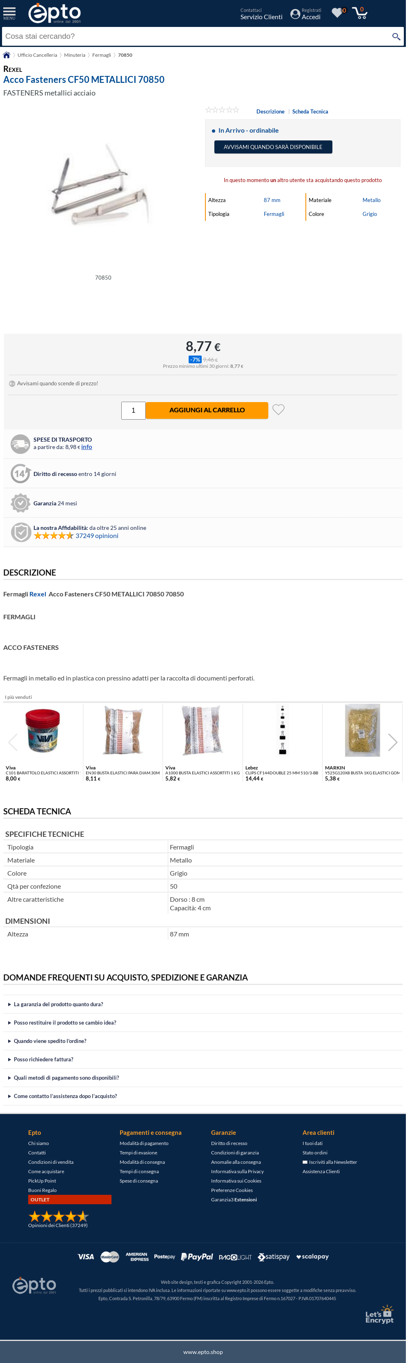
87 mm (272, 200)
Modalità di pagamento (144, 1143)
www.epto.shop (203, 1351)
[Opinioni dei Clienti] (58, 1220)
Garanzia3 (234, 1199)
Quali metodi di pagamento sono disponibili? (66, 1077)
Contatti (37, 1152)
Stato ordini (315, 1152)
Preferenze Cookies (232, 1190)
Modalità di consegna (142, 1162)
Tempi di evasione (138, 1152)
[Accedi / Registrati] (305, 16)
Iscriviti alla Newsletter (330, 1162)
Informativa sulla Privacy (237, 1171)
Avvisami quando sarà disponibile (273, 147)
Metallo (372, 200)
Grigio (370, 214)
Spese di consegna (139, 1180)
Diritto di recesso (229, 1143)
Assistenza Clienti (321, 1171)
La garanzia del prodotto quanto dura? (58, 1004)
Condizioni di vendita (50, 1162)
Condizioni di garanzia (235, 1152)
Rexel (37, 594)
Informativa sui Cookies (236, 1180)
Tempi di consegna (139, 1171)
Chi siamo (38, 1143)
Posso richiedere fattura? (43, 1059)
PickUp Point (42, 1180)
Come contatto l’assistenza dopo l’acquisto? (65, 1096)
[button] (393, 743)
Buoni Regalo (42, 1190)
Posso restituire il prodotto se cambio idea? (65, 1022)
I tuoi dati (313, 1143)
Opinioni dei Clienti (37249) (58, 1225)
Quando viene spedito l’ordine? (50, 1041)
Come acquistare (46, 1171)
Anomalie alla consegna (236, 1162)
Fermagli (274, 214)
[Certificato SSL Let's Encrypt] (378, 1314)
